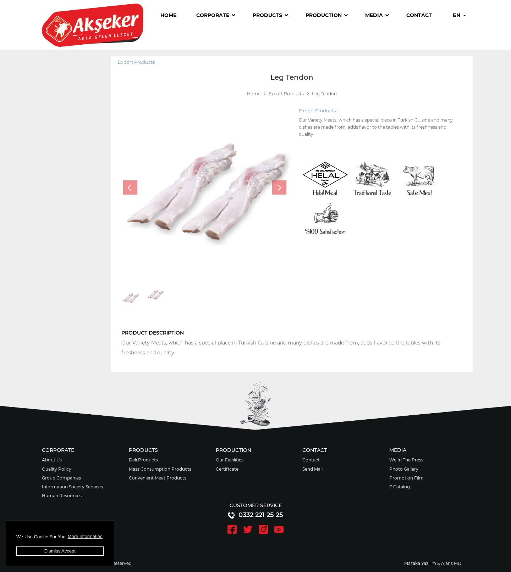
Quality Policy (56, 469)
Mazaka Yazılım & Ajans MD (432, 563)
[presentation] (130, 187)
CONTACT (419, 15)
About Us (52, 459)
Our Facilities (229, 459)
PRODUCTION (327, 15)
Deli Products (143, 459)
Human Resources (62, 495)
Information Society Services (72, 486)
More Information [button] (85, 536)
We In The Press (406, 459)
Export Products (136, 62)
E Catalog (399, 486)
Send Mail (312, 469)
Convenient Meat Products (157, 478)
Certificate (227, 469)
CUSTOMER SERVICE (256, 505)
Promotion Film (406, 478)
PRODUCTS (270, 15)
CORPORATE (215, 15)
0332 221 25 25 (256, 515)
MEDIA (377, 15)
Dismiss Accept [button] (60, 551)
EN (459, 15)
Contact (311, 459)
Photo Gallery (403, 469)
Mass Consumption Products (160, 469)
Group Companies (61, 478)
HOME (168, 15)
